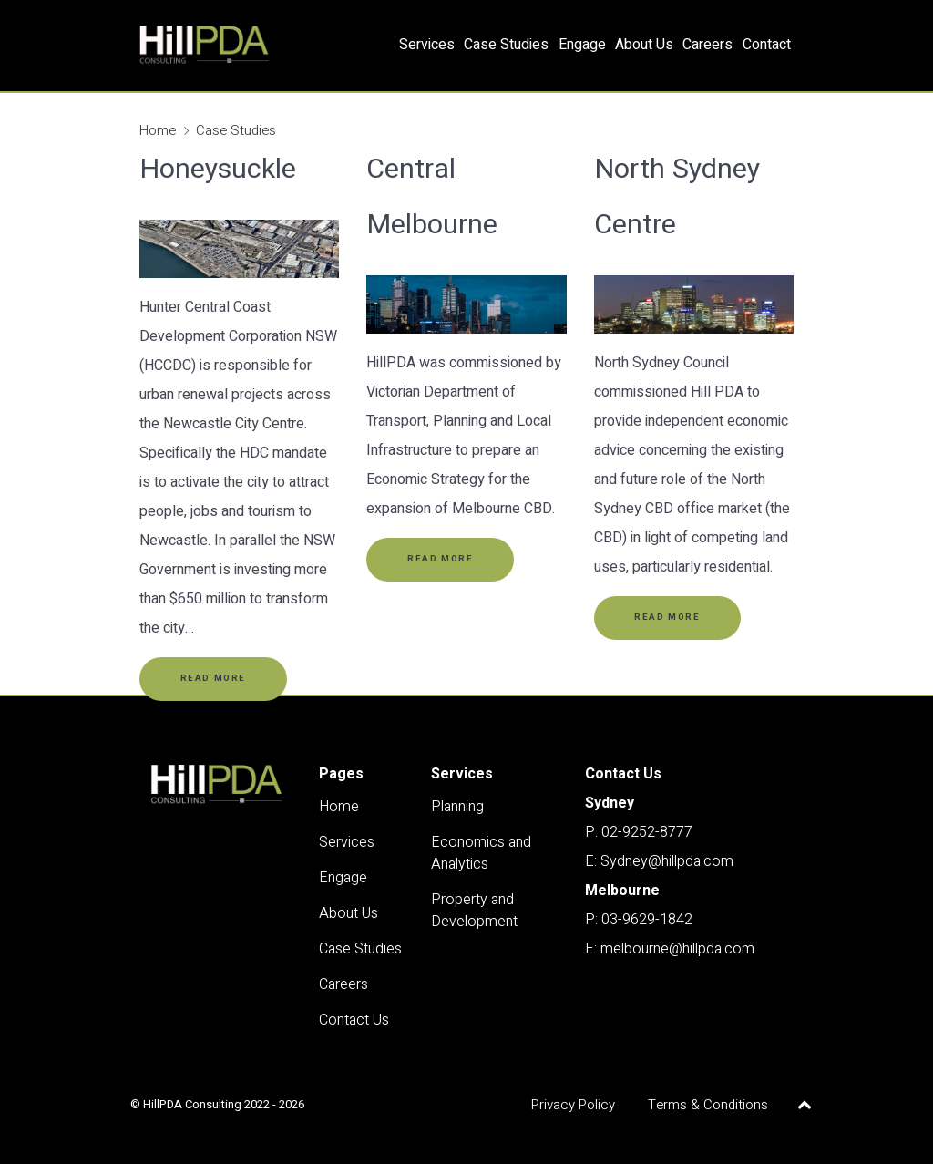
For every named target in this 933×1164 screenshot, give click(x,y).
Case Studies (236, 130)
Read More (213, 678)
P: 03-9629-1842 (638, 920)
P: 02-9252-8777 (638, 832)
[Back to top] (805, 1105)
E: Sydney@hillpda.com (659, 861)
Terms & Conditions (708, 1105)
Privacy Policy (573, 1105)
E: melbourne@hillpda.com (669, 949)
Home (157, 130)
